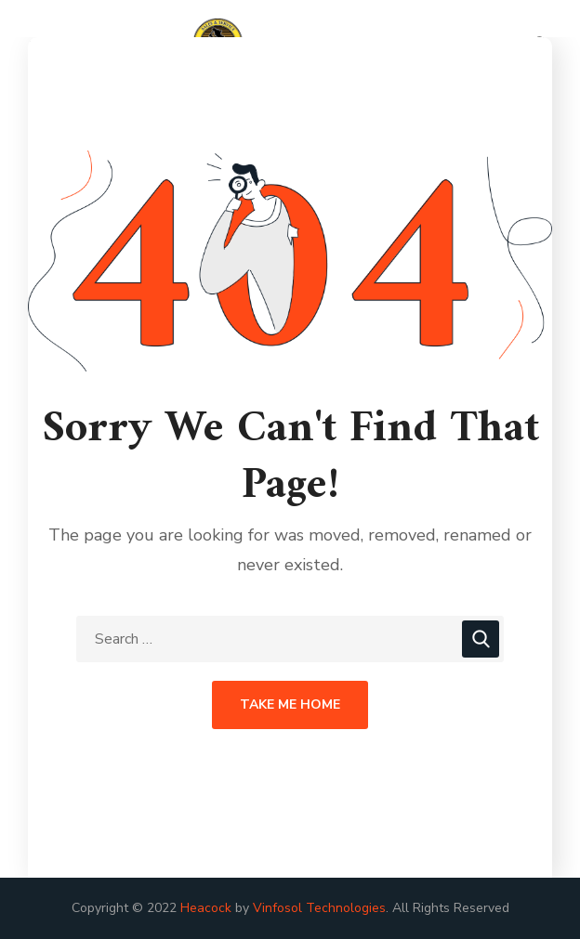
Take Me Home (290, 704)
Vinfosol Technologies (319, 908)
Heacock (205, 908)
